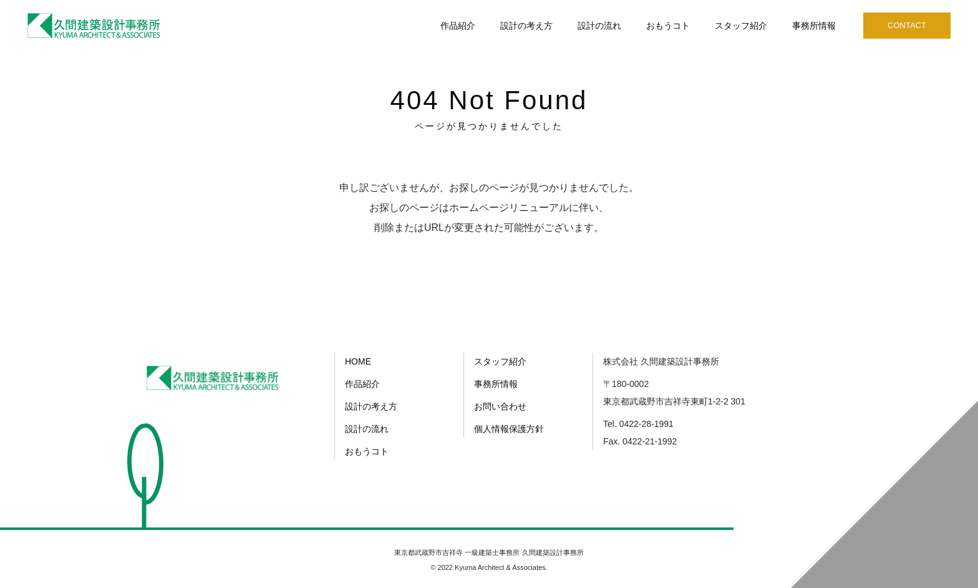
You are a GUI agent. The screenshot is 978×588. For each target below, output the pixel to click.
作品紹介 (457, 26)
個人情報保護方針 (509, 429)
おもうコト (668, 26)
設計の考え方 (526, 26)
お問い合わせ (500, 406)
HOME (358, 361)
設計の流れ (599, 26)
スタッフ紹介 (741, 26)
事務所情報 (814, 26)
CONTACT (907, 25)
